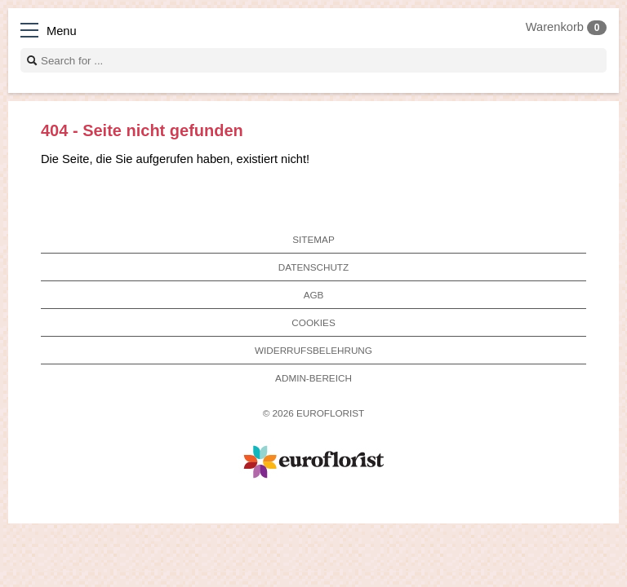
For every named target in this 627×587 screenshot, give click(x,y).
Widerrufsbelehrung (313, 350)
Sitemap (313, 239)
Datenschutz (313, 267)
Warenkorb (566, 26)
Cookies (313, 322)
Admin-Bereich (313, 378)
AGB (314, 294)
